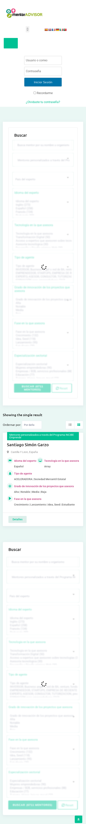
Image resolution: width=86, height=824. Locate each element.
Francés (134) (42, 212)
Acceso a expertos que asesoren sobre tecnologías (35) (42, 241)
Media (42, 310)
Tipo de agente (24, 257)
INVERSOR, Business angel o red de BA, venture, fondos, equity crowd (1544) (42, 269)
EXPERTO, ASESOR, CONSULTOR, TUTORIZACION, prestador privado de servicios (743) (42, 276)
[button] (27, 29)
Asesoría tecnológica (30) (42, 244)
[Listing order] (32, 425)
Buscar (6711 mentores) (32, 388)
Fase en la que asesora (29, 323)
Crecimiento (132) (42, 335)
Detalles (17, 519)
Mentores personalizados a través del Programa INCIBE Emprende (41, 436)
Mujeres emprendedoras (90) (42, 368)
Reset (62, 388)
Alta (42, 303)
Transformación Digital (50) (42, 237)
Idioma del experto (26, 192)
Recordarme (43, 93)
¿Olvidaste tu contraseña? (43, 102)
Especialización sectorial (30, 355)
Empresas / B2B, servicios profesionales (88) (42, 371)
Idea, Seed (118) (42, 339)
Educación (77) (42, 375)
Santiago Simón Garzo (28, 444)
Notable (42, 306)
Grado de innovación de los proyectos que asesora (42, 289)
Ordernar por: (12, 424)
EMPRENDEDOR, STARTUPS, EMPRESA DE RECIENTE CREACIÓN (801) (42, 273)
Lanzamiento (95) (42, 342)
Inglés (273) (42, 205)
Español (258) (42, 208)
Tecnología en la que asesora (33, 225)
